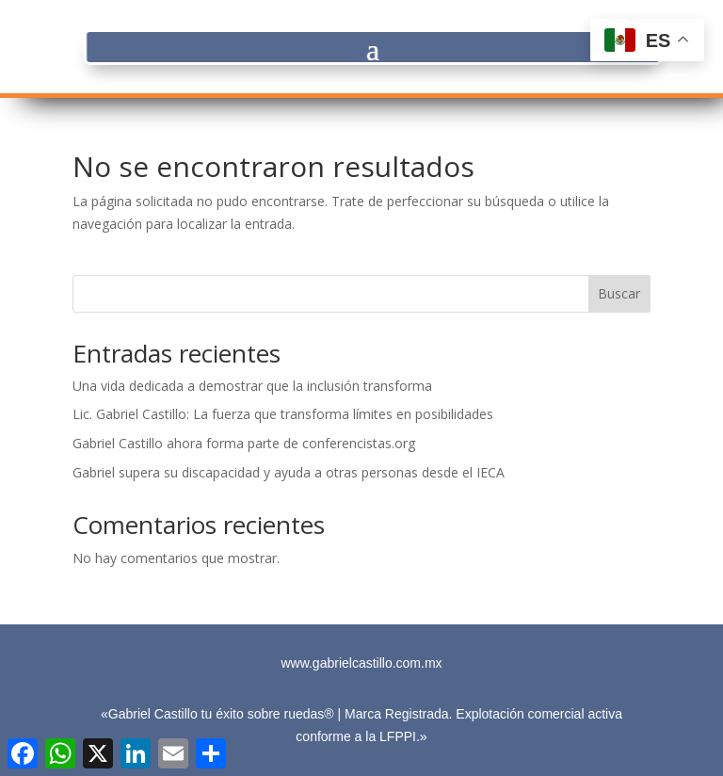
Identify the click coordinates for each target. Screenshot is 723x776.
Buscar (619, 293)
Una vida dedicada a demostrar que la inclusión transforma (252, 386)
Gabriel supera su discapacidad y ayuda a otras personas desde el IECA (288, 472)
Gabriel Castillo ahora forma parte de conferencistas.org (243, 443)
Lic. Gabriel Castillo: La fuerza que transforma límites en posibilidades (282, 414)
